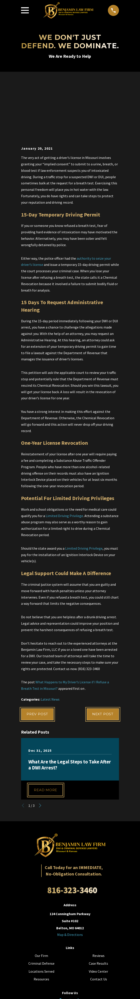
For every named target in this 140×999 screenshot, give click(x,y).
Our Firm (41, 899)
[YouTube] (70, 944)
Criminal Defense (41, 907)
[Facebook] (60, 944)
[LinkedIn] (80, 944)
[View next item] (40, 750)
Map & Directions (70, 878)
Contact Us (98, 923)
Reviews (98, 899)
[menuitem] (50, 992)
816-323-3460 (72, 834)
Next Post (101, 657)
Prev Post (38, 657)
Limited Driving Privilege (64, 459)
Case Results (98, 907)
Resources (41, 923)
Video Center (98, 915)
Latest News (50, 642)
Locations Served (41, 915)
